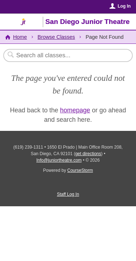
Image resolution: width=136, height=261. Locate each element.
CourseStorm (80, 170)
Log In (124, 6)
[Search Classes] (64, 55)
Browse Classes (56, 37)
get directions (88, 153)
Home (20, 37)
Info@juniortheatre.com (59, 160)
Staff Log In (68, 194)
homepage (75, 110)
